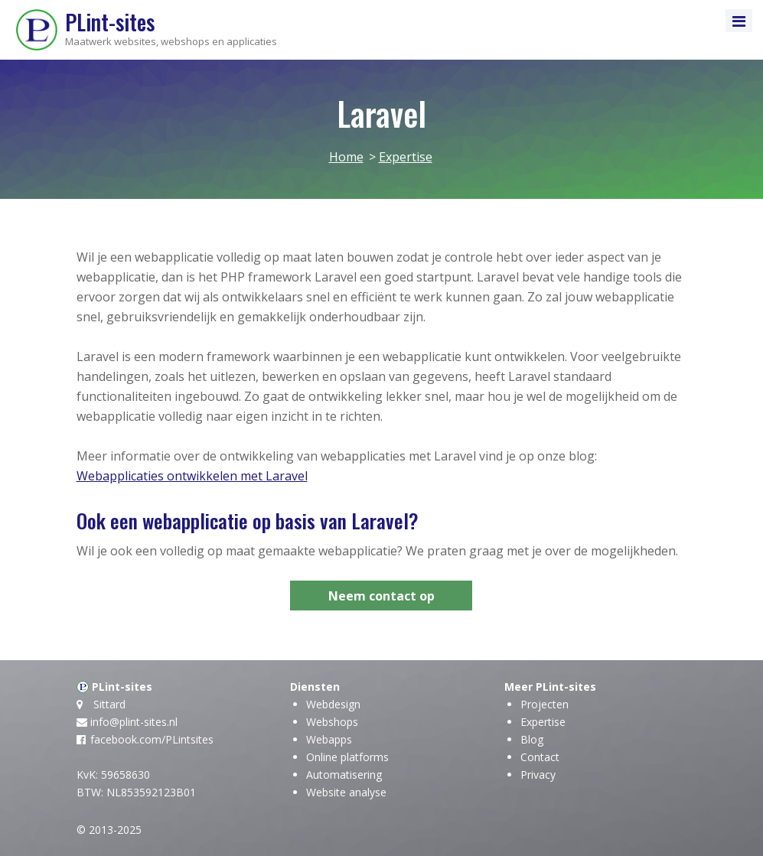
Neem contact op (381, 595)
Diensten (315, 686)
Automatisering (344, 774)
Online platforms (347, 757)
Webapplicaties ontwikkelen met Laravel (192, 475)
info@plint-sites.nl (134, 721)
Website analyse (346, 792)
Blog (531, 739)
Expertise (543, 721)
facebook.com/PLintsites (152, 739)
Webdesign (333, 704)
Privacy (538, 774)
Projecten (544, 704)
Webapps (329, 739)
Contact (539, 757)
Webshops (332, 721)
